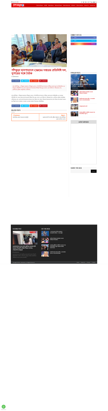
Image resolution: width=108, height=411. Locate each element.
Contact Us (92, 5)
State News (51, 5)
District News (39, 5)
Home (78, 262)
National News (58, 5)
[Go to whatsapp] (3, 407)
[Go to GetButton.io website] (3, 409)
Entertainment (66, 5)
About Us (86, 5)
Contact (93, 262)
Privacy (88, 262)
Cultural (73, 5)
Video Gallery (79, 5)
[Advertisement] (54, 20)
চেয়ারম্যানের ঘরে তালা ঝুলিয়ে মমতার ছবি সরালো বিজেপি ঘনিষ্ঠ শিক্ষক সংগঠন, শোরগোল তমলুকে (24, 248)
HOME (45, 5)
